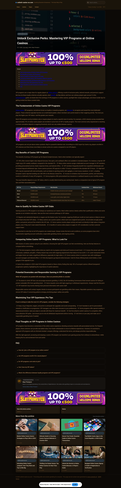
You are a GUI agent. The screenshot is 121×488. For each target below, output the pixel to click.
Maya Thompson (27, 382)
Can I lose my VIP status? (25, 367)
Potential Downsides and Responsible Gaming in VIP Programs (37, 80)
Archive (24, 7)
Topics (30, 7)
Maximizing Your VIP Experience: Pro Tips (31, 82)
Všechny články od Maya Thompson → (31, 386)
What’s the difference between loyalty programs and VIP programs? (38, 373)
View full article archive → (99, 416)
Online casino (20, 110)
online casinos (52, 92)
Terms (17, 479)
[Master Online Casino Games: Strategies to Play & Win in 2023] (26, 432)
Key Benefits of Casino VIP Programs (30, 74)
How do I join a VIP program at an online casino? (33, 350)
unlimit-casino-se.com (25, 2)
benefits (53, 95)
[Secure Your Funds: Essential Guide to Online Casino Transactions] (72, 432)
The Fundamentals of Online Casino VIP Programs (34, 72)
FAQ (21, 86)
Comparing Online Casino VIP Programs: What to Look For (36, 78)
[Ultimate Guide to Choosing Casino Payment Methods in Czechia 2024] (49, 432)
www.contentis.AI (92, 477)
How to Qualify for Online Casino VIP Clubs (32, 76)
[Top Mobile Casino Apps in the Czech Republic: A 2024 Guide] (94, 432)
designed (70, 110)
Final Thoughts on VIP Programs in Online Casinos (34, 84)
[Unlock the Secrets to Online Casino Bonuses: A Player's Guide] (72, 459)
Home (18, 7)
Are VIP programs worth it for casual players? (32, 356)
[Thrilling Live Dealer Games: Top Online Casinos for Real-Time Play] (49, 459)
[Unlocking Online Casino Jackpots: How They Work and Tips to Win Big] (26, 459)
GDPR (99, 477)
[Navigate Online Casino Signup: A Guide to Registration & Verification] (94, 459)
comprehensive (20, 98)
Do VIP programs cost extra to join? (29, 361)
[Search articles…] (96, 2)
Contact (37, 7)
